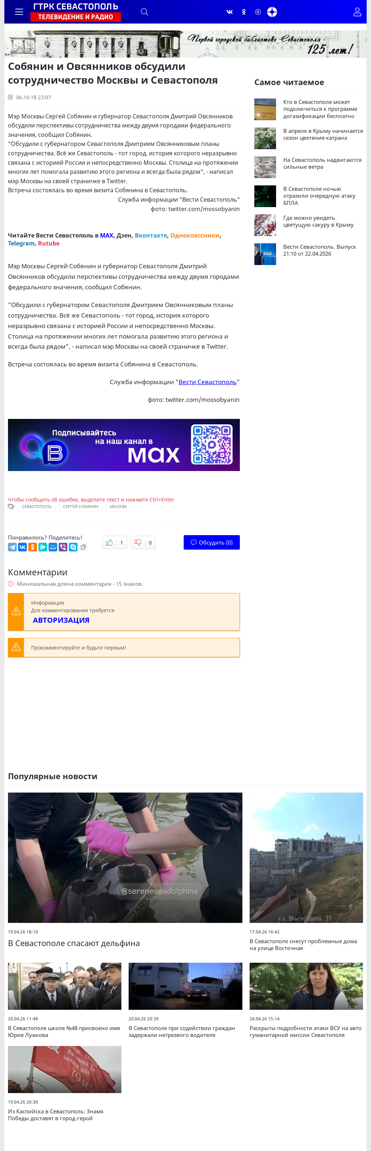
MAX (106, 235)
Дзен (124, 235)
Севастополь (36, 506)
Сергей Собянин (80, 506)
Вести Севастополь (209, 199)
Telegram (21, 243)
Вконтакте (151, 235)
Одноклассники (195, 235)
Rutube (48, 243)
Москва (118, 506)
